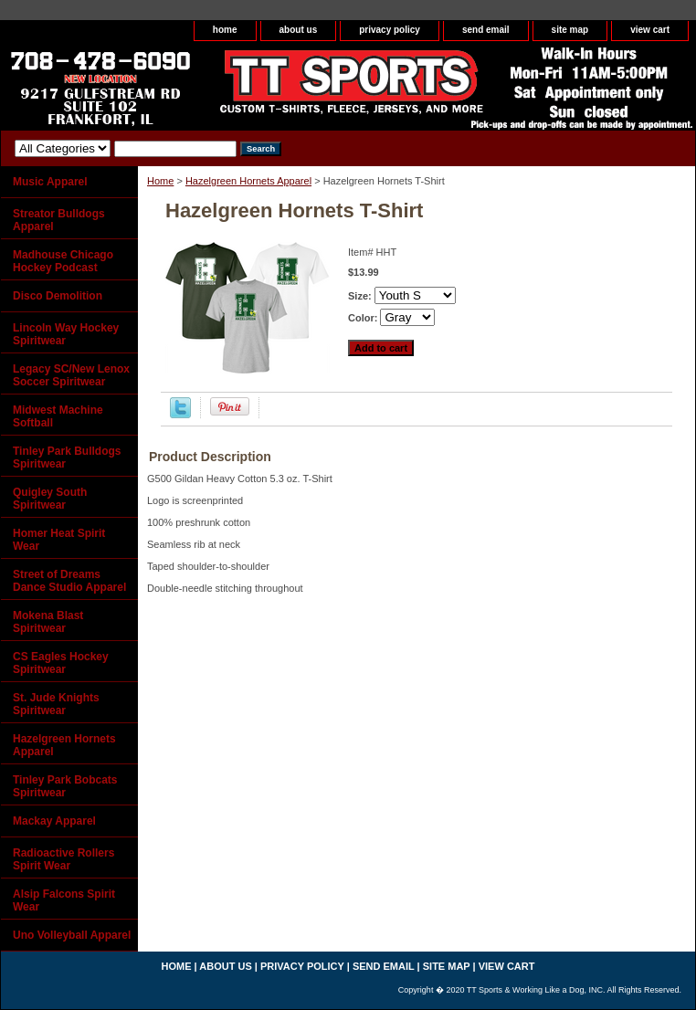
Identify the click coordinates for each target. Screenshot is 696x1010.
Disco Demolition (57, 295)
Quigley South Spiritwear (50, 498)
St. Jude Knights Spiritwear (56, 704)
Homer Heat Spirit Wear (59, 539)
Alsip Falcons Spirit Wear (64, 900)
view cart (650, 30)
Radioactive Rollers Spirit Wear (63, 859)
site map (570, 30)
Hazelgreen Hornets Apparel (248, 180)
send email (486, 30)
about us (298, 30)
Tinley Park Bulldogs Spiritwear (67, 457)
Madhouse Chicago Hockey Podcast (63, 261)
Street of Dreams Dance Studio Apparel (69, 581)
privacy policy (389, 30)
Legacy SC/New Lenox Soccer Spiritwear (71, 375)
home (225, 30)
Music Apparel (50, 181)
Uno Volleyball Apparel (72, 935)
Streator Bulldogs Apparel (59, 220)
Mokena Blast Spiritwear (48, 622)
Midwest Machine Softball (58, 416)
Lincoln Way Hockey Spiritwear (66, 334)
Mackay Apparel (54, 821)
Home (160, 180)
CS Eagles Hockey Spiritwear (61, 663)
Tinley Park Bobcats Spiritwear (65, 786)
